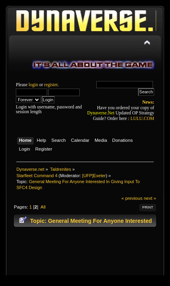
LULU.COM (142, 118)
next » (150, 198)
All (43, 207)
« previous (131, 198)
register (50, 84)
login (33, 84)
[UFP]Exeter (94, 175)
